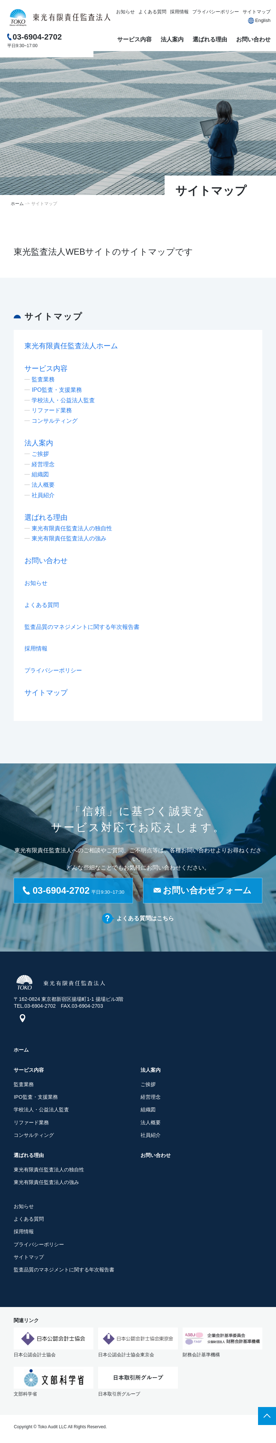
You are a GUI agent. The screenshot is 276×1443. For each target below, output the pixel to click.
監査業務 (43, 379)
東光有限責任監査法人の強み (69, 538)
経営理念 (43, 464)
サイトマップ (257, 11)
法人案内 (172, 39)
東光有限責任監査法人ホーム (71, 346)
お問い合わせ (253, 39)
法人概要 (43, 485)
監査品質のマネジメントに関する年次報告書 (81, 627)
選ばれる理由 (210, 39)
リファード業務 (52, 410)
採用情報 (179, 11)
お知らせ (125, 11)
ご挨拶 (40, 454)
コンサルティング (55, 421)
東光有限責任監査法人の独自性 (72, 528)
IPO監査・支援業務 (57, 390)
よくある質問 (152, 11)
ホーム (17, 203)
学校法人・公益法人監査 (63, 400)
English (263, 20)
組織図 (40, 474)
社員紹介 (43, 495)
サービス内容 (134, 39)
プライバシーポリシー (215, 11)
